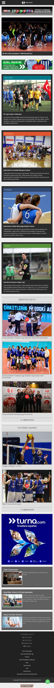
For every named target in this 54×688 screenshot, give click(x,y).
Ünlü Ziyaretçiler (27, 651)
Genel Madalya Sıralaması (27, 660)
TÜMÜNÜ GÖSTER (27, 420)
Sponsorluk (27, 665)
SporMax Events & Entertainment (27, 674)
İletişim (27, 646)
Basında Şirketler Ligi (27, 654)
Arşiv (27, 662)
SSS (27, 668)
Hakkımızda (27, 643)
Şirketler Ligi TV (27, 634)
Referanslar (27, 671)
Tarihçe (27, 657)
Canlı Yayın (27, 637)
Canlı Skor (27, 640)
